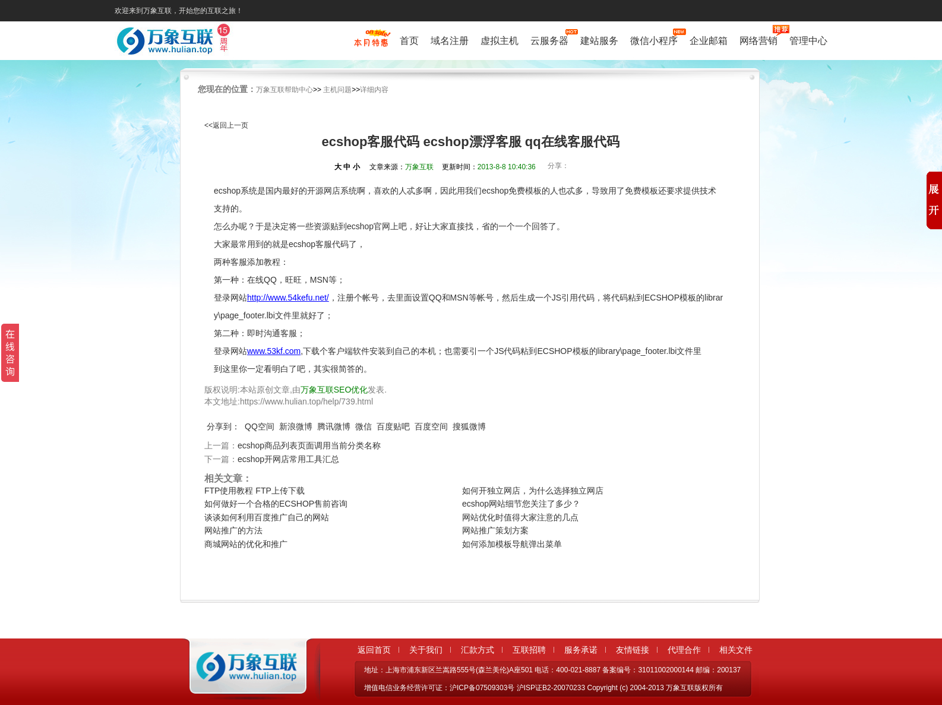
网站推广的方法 (233, 530)
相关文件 (736, 650)
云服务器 (549, 39)
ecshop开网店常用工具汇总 (288, 459)
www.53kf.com (274, 351)
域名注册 (450, 41)
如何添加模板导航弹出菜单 (512, 544)
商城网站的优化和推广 (245, 544)
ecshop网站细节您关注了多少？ (521, 503)
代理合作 (684, 650)
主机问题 (337, 90)
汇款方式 (477, 650)
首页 (409, 41)
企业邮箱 (709, 41)
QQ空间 (259, 426)
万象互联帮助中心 (284, 90)
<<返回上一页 (226, 125)
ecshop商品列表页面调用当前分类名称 (309, 445)
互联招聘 (529, 650)
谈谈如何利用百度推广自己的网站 (266, 517)
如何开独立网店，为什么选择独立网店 (532, 490)
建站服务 (599, 41)
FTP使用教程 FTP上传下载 (254, 490)
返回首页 (374, 650)
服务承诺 (581, 650)
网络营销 (758, 39)
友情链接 (632, 650)
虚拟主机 (500, 41)
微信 (363, 426)
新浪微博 (295, 426)
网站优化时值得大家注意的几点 (520, 517)
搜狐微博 (469, 426)
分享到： (223, 426)
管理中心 (808, 41)
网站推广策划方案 (495, 530)
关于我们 (425, 650)
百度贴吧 (393, 426)
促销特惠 (371, 43)
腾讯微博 (333, 426)
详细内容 (374, 90)
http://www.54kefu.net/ (288, 297)
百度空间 (431, 426)
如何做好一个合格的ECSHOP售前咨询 (275, 503)
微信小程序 (654, 39)
